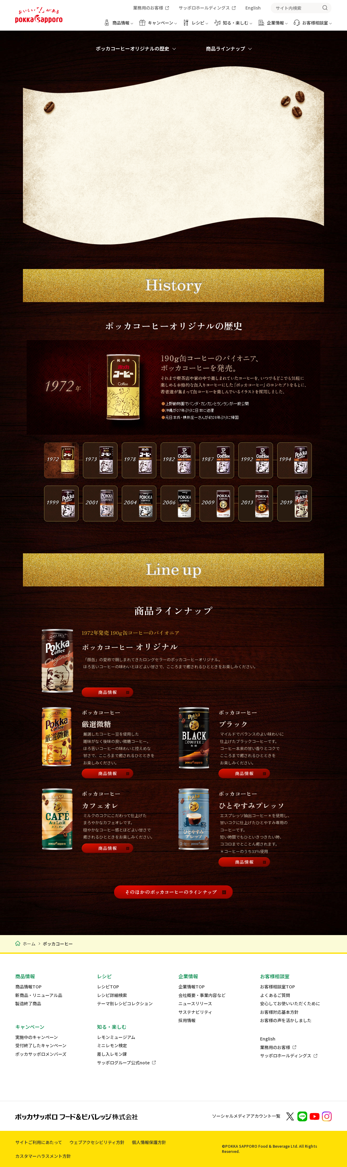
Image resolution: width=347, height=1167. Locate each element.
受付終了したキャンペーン (40, 1045)
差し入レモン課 (112, 1054)
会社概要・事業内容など (202, 995)
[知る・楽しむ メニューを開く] (233, 25)
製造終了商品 (28, 1003)
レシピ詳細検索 (112, 995)
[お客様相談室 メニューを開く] (313, 25)
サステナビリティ (195, 1012)
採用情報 (187, 1020)
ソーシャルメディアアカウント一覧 (246, 1116)
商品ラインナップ (225, 48)
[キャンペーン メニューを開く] (158, 25)
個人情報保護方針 (149, 1142)
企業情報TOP (191, 987)
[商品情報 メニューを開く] (118, 25)
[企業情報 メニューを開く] (273, 25)
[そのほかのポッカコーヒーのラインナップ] (173, 892)
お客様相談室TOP (277, 987)
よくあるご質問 (275, 995)
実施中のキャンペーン (36, 1037)
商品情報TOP (28, 987)
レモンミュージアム (116, 1037)
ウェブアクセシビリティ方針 (97, 1142)
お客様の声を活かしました (286, 1020)
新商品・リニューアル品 (38, 995)
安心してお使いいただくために (290, 1003)
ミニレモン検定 (112, 1045)
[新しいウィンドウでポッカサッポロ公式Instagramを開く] (327, 1116)
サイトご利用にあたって (38, 1142)
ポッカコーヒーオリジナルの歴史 (132, 48)
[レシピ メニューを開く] (195, 25)
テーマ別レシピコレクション (125, 1003)
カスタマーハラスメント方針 (43, 1156)
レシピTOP (108, 987)
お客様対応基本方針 (279, 1012)
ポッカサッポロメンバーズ (40, 1054)
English (267, 1039)
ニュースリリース (195, 1003)
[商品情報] (108, 693)
